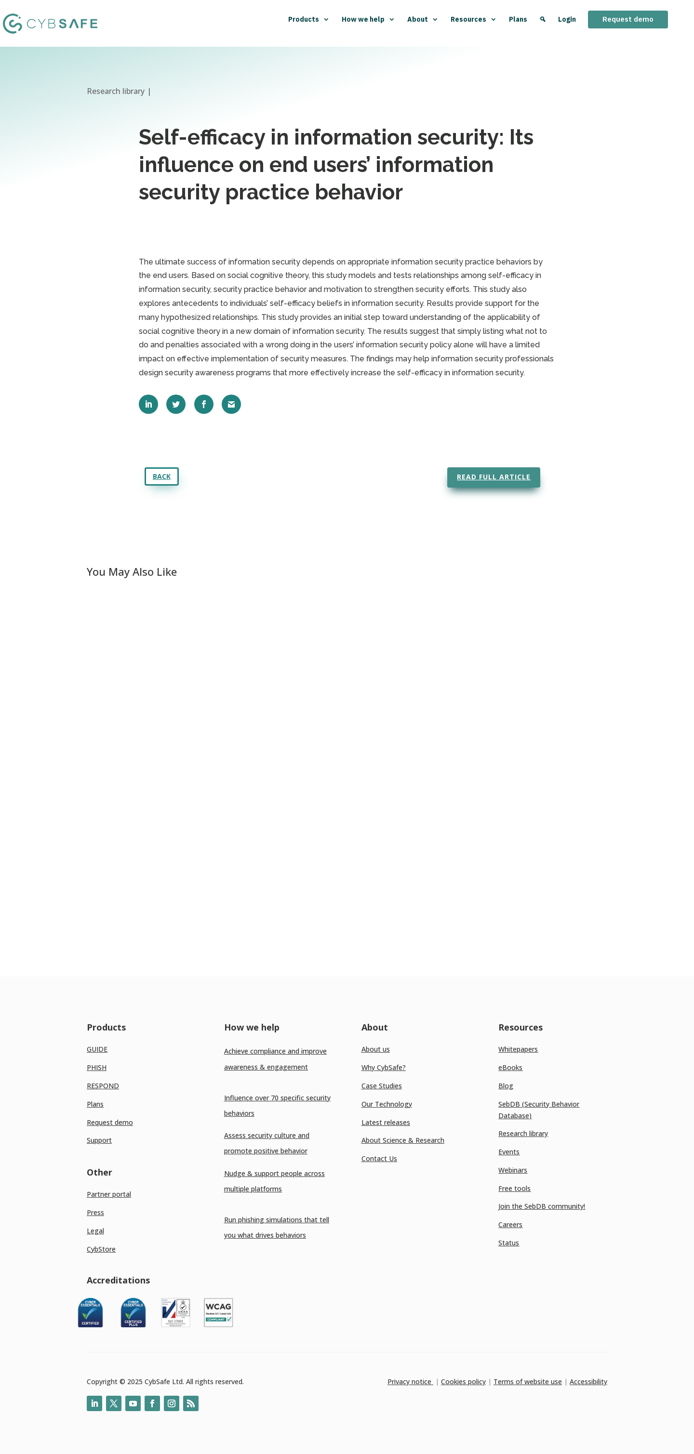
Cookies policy (463, 1381)
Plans (518, 19)
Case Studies (381, 1085)
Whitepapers (518, 1049)
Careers (510, 1224)
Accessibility (588, 1381)
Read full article (494, 476)
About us (375, 1049)
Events (509, 1151)
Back (162, 476)
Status (508, 1242)
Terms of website (521, 1381)
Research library (523, 1133)
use (555, 1381)
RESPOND (103, 1085)
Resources (474, 19)
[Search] (542, 23)
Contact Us (379, 1158)
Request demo (628, 19)
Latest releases (385, 1122)
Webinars (512, 1170)
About (423, 19)
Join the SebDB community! (541, 1206)
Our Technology (386, 1104)
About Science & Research (402, 1140)
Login (567, 19)
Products (309, 19)
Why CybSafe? (383, 1067)
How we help (368, 19)
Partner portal (109, 1194)
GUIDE (97, 1049)
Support (99, 1140)
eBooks (510, 1067)
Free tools (514, 1188)
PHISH (97, 1067)
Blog (505, 1085)
